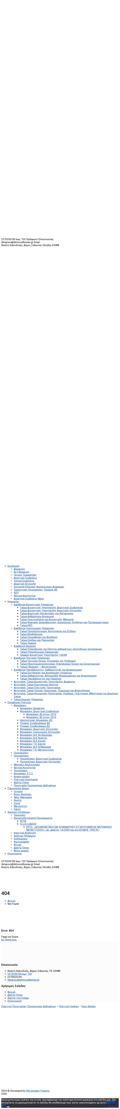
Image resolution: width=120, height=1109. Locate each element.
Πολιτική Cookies (69, 1006)
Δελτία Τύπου (15, 995)
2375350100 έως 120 (13, 239)
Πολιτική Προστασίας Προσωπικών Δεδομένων (28, 1006)
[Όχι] (8, 1106)
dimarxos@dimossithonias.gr (17, 242)
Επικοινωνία (15, 1000)
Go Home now (9, 939)
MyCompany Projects (38, 1090)
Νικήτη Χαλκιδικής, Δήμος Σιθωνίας (21, 245)
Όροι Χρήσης (89, 1006)
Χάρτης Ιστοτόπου (18, 997)
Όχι (4, 1106)
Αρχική (11, 900)
